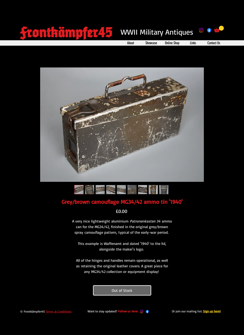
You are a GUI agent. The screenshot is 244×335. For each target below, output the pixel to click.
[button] (219, 29)
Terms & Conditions (59, 311)
